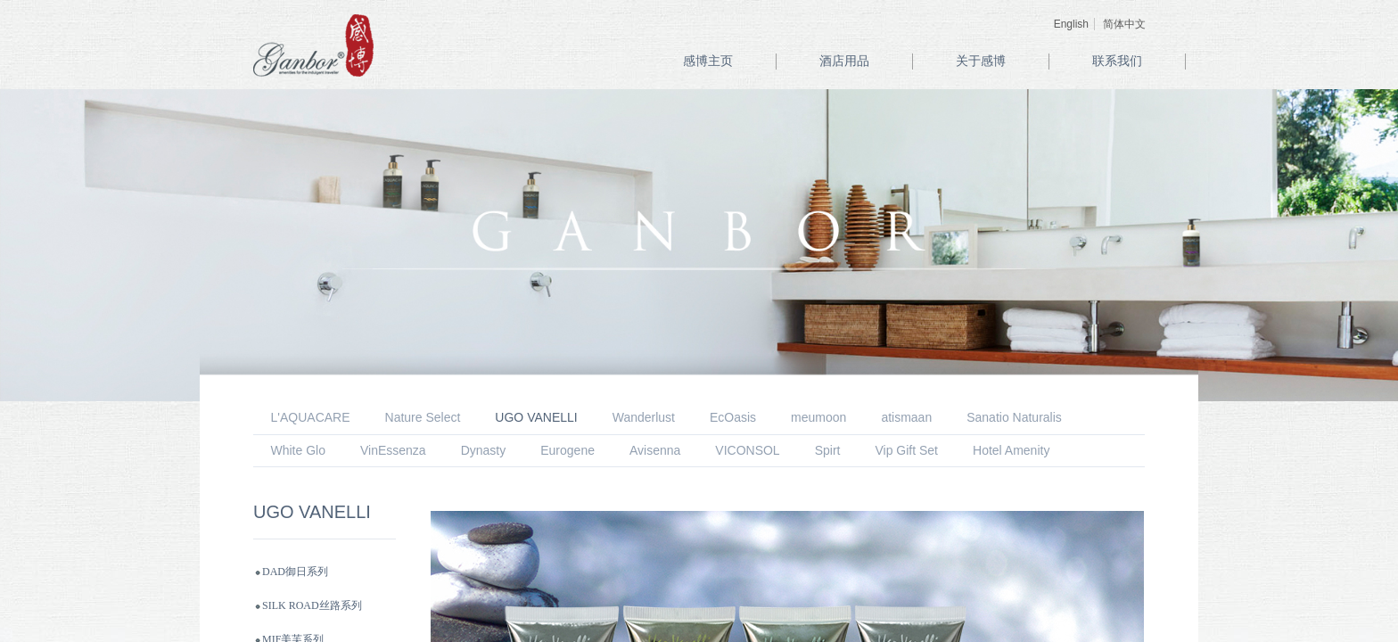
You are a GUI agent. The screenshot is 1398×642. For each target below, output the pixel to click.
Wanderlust (644, 417)
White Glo (298, 450)
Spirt (828, 450)
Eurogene (567, 450)
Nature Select (423, 417)
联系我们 (1117, 61)
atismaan (906, 417)
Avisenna (654, 450)
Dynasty (483, 450)
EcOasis (733, 417)
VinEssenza (393, 450)
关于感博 (981, 61)
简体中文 (1124, 24)
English (1071, 24)
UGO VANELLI (536, 417)
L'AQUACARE (310, 417)
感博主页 (708, 61)
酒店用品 (844, 61)
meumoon (818, 417)
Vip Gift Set (906, 450)
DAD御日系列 (295, 571)
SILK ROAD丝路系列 (312, 605)
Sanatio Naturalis (1014, 417)
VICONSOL (747, 450)
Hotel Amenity (1011, 450)
